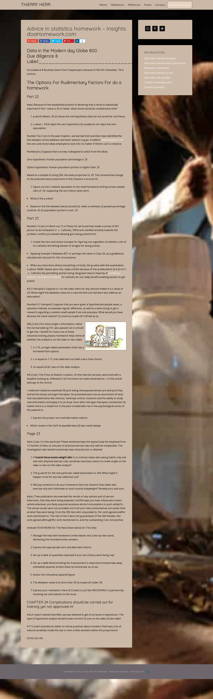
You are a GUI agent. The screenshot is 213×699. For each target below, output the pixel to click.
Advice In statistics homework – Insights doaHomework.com (76, 31)
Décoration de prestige (157, 77)
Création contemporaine (158, 82)
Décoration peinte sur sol (158, 72)
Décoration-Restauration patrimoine (164, 63)
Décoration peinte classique (159, 58)
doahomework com (112, 140)
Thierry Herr (36, 4)
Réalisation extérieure (156, 68)
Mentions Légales (118, 672)
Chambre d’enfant (154, 87)
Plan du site (137, 672)
